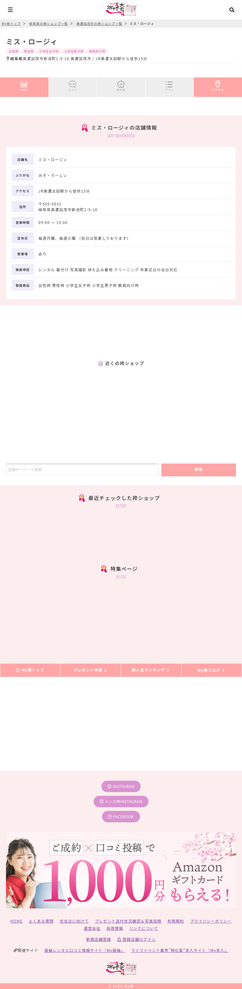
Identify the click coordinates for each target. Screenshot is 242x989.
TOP (24, 85)
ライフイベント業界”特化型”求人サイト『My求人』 (179, 950)
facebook (121, 816)
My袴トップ (30, 670)
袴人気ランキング (151, 670)
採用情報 (115, 928)
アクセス (218, 85)
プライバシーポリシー (211, 921)
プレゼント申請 (90, 670)
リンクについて (143, 928)
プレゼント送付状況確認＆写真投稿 (128, 921)
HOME (16, 921)
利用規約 (176, 921)
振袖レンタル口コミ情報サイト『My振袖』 (84, 950)
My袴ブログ (212, 670)
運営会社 (92, 928)
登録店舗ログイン (136, 939)
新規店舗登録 (98, 939)
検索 (198, 469)
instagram (121, 786)
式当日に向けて (74, 921)
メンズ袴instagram (121, 801)
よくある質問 (41, 921)
